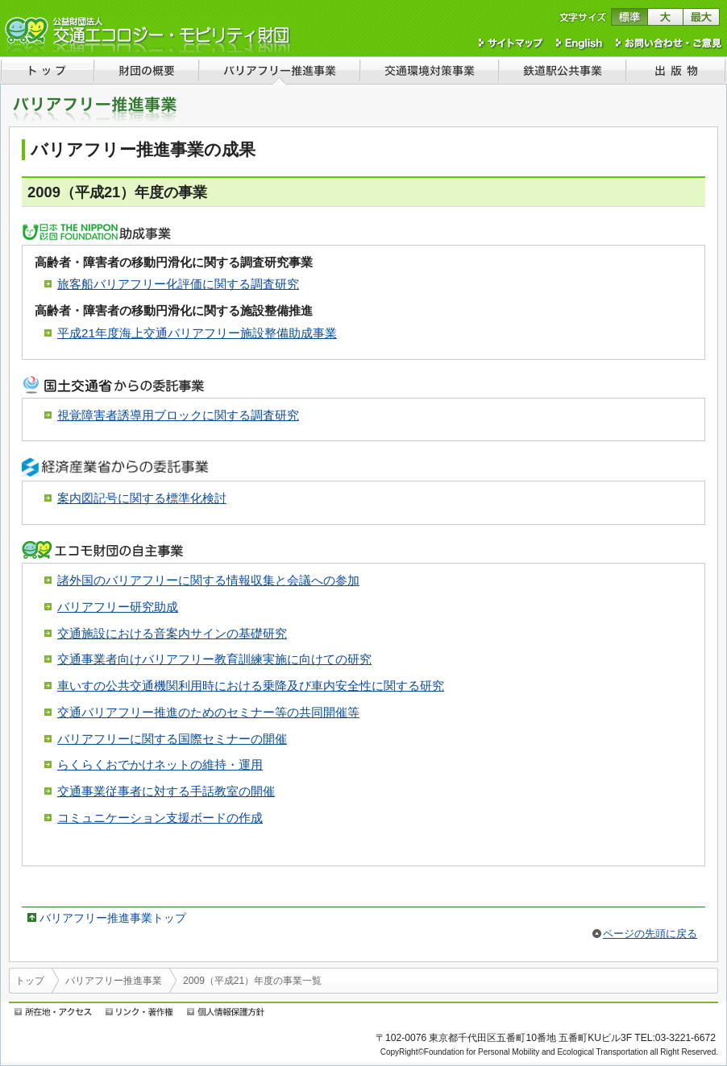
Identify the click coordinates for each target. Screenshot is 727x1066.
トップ (29, 980)
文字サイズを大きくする (665, 17)
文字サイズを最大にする (701, 17)
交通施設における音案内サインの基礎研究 (172, 633)
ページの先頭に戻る (650, 934)
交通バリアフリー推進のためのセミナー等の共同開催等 (208, 712)
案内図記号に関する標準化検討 (141, 498)
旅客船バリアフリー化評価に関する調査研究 (178, 284)
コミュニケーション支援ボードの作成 (160, 817)
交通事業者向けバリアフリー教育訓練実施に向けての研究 (214, 659)
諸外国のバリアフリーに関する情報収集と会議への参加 (208, 580)
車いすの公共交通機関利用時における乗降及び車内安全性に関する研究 (250, 685)
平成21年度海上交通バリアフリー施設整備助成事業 (197, 333)
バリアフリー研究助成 (117, 607)
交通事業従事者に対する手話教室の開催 (166, 791)
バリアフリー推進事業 (113, 980)
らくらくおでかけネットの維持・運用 (160, 764)
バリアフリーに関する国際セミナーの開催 (172, 739)
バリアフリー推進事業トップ (112, 917)
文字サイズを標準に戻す (629, 17)
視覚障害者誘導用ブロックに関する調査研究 (178, 415)
